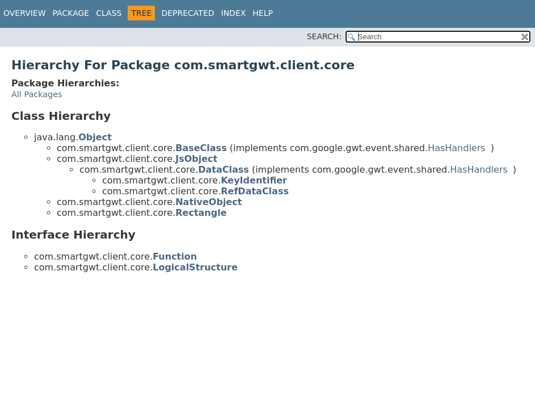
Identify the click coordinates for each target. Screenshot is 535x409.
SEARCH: (324, 36)
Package (71, 13)
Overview (24, 13)
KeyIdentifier (254, 180)
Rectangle (200, 212)
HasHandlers (457, 148)
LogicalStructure (195, 267)
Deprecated (187, 13)
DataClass (223, 169)
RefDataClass (255, 191)
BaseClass (200, 148)
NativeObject (208, 202)
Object (95, 137)
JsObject (196, 158)
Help (262, 13)
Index (233, 13)
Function (175, 256)
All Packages (36, 94)
